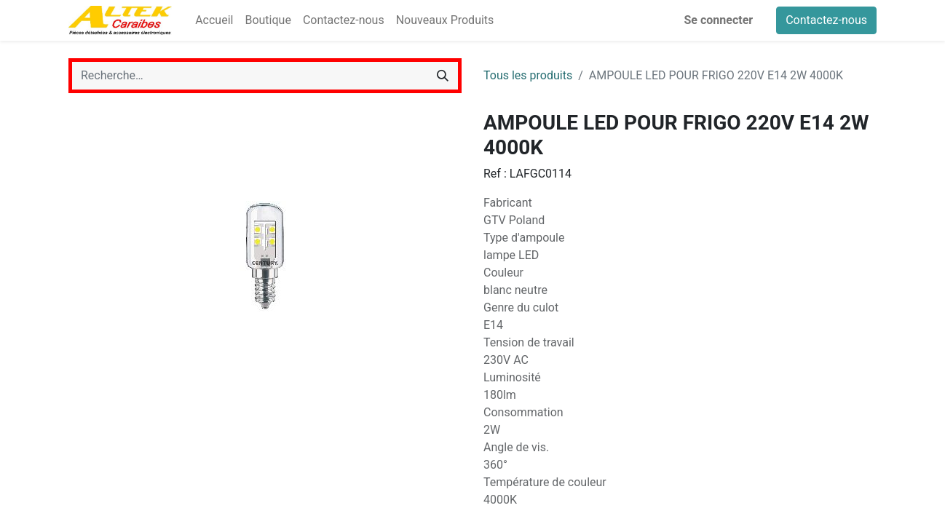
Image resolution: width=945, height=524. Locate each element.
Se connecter (719, 20)
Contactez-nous (826, 20)
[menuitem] (214, 20)
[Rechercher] (442, 76)
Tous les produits (527, 75)
